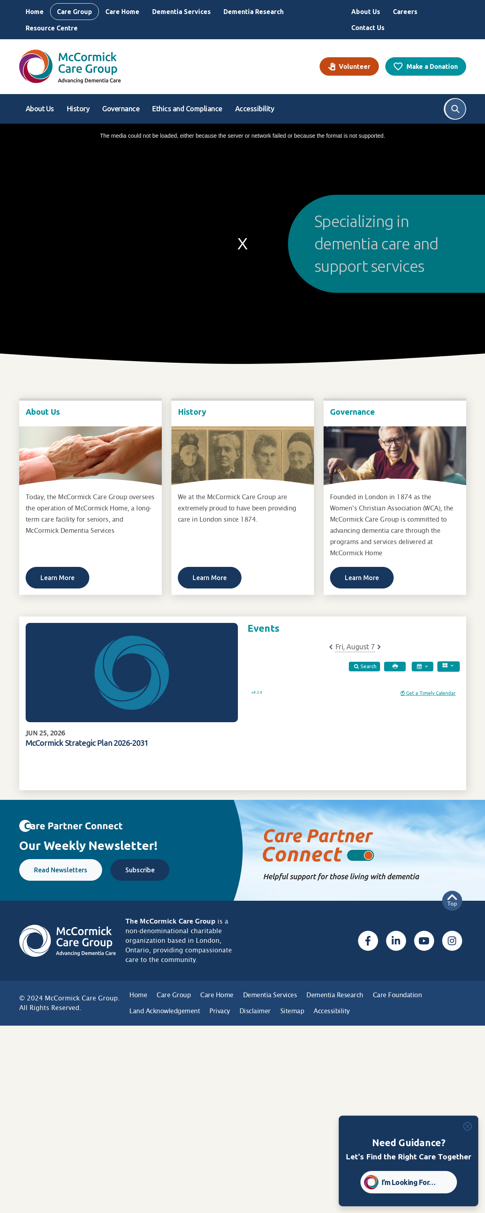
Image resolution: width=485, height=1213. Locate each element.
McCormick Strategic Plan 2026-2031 (87, 742)
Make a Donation (432, 66)
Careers (405, 11)
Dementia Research (253, 11)
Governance (120, 108)
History (78, 108)
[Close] (467, 1126)
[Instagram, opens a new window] (452, 941)
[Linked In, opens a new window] (396, 941)
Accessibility (254, 108)
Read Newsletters (60, 870)
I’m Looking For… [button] (409, 1182)
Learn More (57, 577)
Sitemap (292, 1011)
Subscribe (140, 870)
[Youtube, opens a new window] (424, 941)
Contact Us (367, 27)
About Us (365, 11)
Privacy (219, 1011)
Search (455, 109)
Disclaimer (255, 1011)
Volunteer (354, 66)
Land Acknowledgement (164, 1011)
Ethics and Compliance (187, 108)
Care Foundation (397, 995)
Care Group (74, 11)
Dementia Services (181, 11)
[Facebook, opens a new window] (368, 941)
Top (452, 900)
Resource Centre (52, 28)
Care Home (122, 11)
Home (35, 11)
